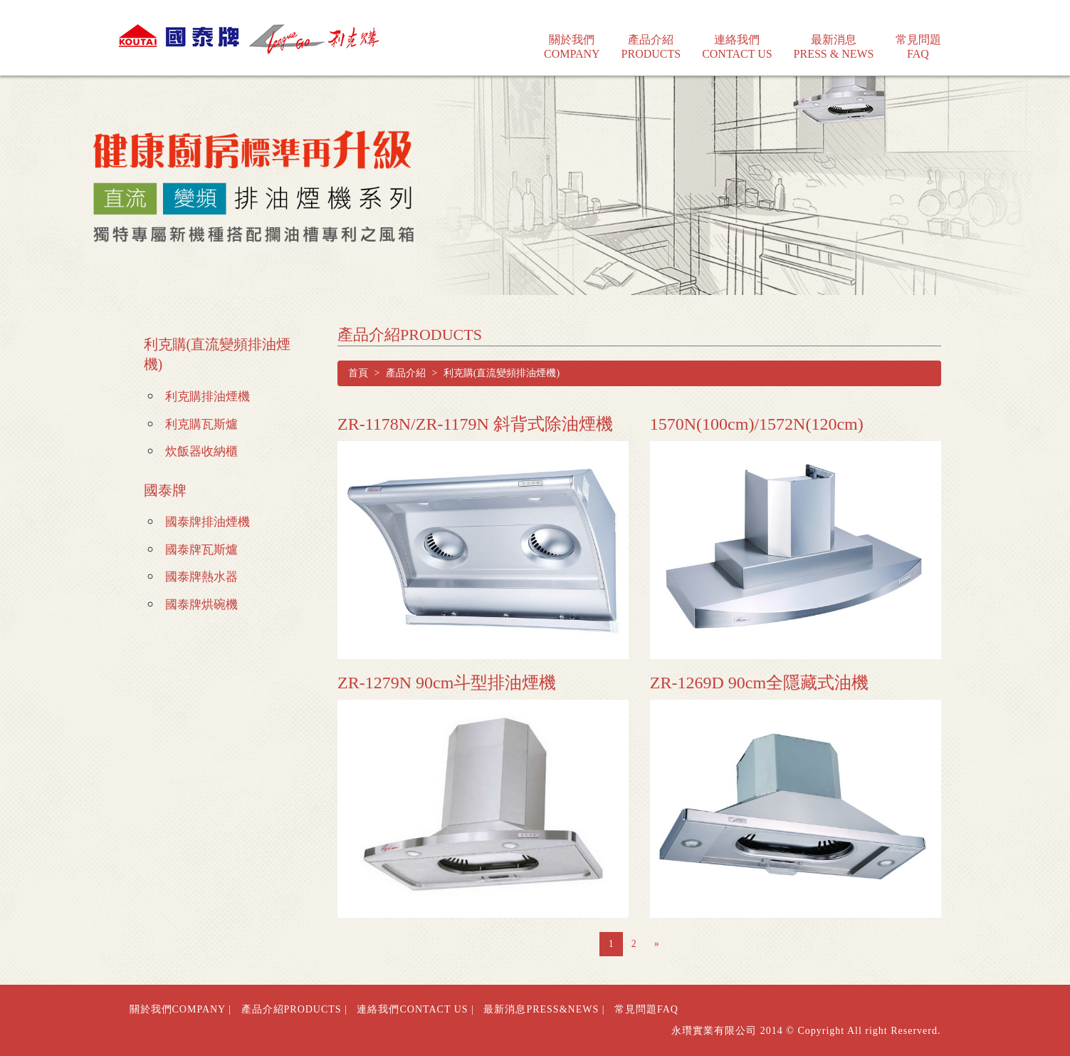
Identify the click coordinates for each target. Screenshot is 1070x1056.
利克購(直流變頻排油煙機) (217, 354)
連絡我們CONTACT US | (415, 1009)
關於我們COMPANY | (181, 1009)
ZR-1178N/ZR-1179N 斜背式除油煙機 (475, 424)
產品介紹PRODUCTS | (294, 1009)
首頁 (358, 373)
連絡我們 (737, 37)
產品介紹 (651, 37)
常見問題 (918, 37)
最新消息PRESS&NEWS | (543, 1009)
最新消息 (834, 37)
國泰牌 (165, 490)
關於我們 (572, 37)
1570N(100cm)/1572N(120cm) (757, 424)
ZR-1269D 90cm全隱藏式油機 (759, 682)
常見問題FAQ (646, 1009)
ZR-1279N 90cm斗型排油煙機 (446, 682)
